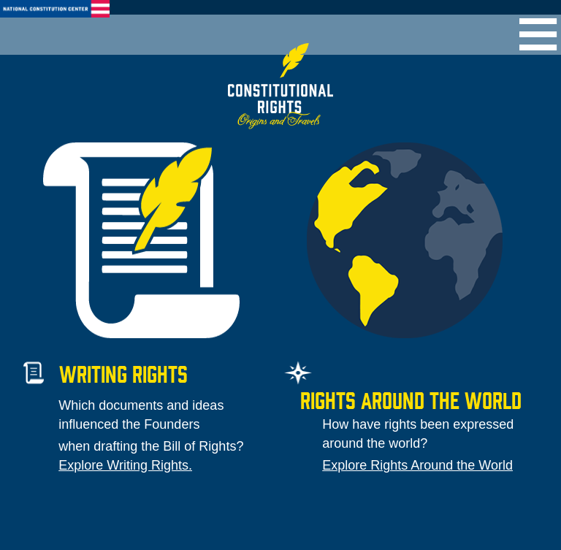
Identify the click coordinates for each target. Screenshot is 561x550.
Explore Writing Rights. (125, 465)
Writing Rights (123, 372)
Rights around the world (411, 399)
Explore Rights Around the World (417, 465)
